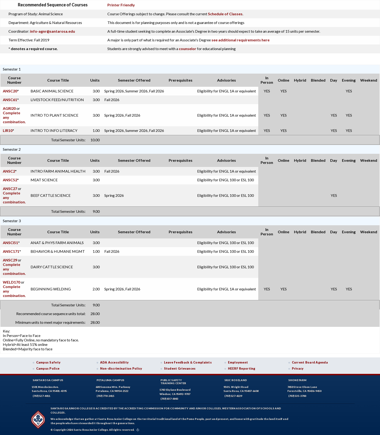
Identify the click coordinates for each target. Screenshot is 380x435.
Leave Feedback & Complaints (188, 362)
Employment (238, 362)
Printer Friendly (121, 5)
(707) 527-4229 (233, 395)
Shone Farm (297, 380)
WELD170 (11, 282)
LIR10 (7, 130)
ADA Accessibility (114, 362)
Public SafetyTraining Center (173, 382)
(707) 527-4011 (42, 395)
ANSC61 (10, 99)
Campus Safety (48, 362)
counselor (187, 48)
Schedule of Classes (225, 14)
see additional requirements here (241, 40)
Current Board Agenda (310, 362)
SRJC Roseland (235, 380)
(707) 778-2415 (105, 395)
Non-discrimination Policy (121, 368)
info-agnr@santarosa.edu (52, 31)
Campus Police (48, 368)
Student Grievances (180, 368)
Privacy (298, 368)
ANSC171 (11, 251)
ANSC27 (10, 188)
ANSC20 (10, 91)
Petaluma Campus (111, 380)
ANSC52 (10, 180)
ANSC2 (9, 171)
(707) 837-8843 (169, 398)
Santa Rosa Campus (48, 380)
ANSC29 (10, 260)
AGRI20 (9, 108)
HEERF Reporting (241, 368)
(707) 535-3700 (297, 395)
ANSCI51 (10, 242)
